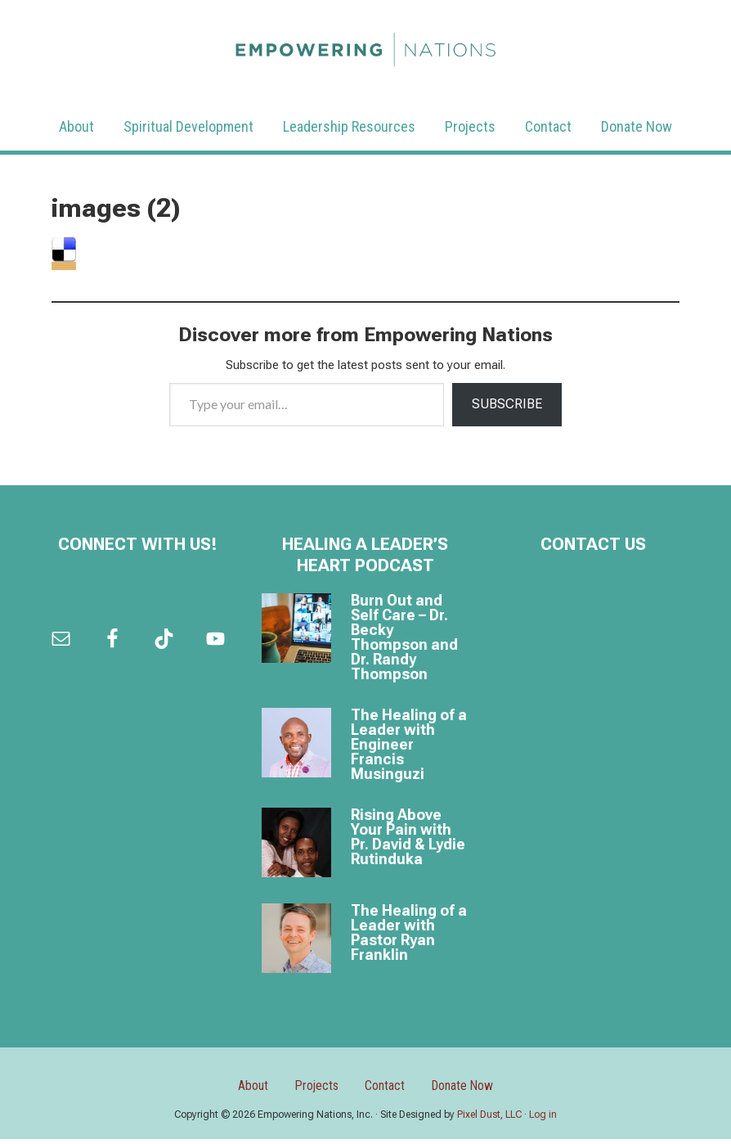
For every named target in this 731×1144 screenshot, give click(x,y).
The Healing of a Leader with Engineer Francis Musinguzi (409, 744)
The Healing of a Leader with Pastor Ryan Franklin (409, 932)
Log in (543, 1119)
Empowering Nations (365, 45)
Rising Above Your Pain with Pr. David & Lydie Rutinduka (408, 836)
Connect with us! (138, 544)
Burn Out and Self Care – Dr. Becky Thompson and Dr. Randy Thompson (404, 637)
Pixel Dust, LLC (489, 1119)
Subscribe (507, 404)
